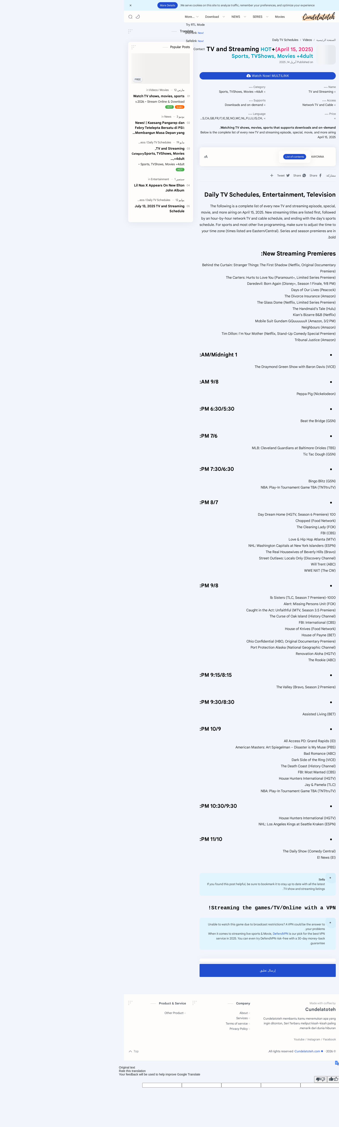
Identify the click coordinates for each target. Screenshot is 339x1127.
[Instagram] (251, 1040)
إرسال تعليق (205, 971)
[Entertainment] (97, 179)
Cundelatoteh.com (247, 1052)
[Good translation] (271, 1080)
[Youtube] (236, 1040)
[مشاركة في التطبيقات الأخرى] (209, 175)
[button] (75, 16)
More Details (105, 5)
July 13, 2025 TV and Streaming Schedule (97, 208)
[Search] (68, 16)
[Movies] (101, 90)
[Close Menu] (68, 5)
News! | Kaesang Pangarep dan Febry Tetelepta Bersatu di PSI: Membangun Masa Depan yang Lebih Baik (97, 128)
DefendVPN (218, 934)
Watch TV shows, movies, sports (96, 96)
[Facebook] (267, 1040)
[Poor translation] (258, 1080)
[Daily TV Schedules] (97, 142)
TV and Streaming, (95, 153)
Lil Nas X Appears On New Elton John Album (97, 187)
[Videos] (91, 90)
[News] (105, 116)
